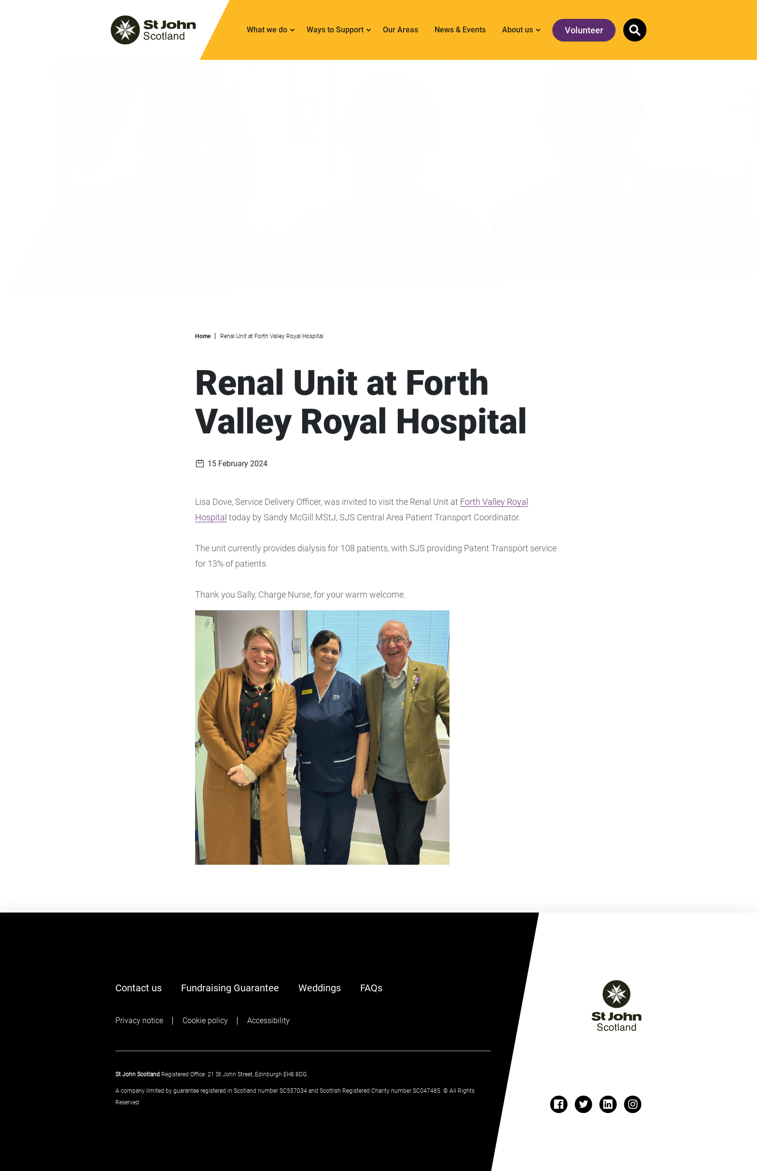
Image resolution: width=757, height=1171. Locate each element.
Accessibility (268, 1020)
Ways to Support (335, 29)
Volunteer (584, 30)
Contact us (138, 988)
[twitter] (583, 1104)
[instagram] (633, 1104)
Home (202, 336)
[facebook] (559, 1104)
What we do (267, 29)
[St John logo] (616, 1005)
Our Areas (400, 29)
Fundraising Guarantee (230, 988)
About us (517, 29)
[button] (634, 30)
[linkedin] (608, 1104)
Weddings (319, 988)
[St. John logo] (153, 29)
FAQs (371, 988)
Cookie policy (205, 1020)
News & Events (460, 29)
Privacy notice (139, 1020)
